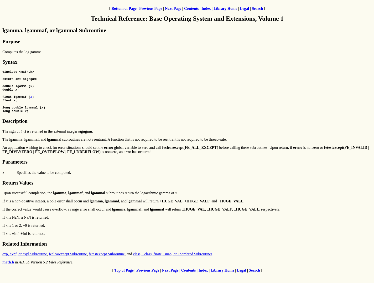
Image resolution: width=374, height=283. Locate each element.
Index (206, 8)
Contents (191, 8)
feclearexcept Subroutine (68, 263)
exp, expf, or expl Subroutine (24, 263)
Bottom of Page (123, 8)
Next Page (173, 8)
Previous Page (150, 8)
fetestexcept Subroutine (107, 263)
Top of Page (124, 279)
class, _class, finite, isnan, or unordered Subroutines (172, 263)
